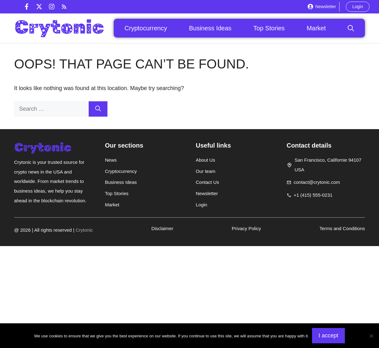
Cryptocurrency (146, 28)
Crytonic (84, 230)
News (111, 160)
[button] (351, 28)
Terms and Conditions (342, 228)
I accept (328, 335)
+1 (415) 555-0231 (313, 195)
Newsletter (325, 6)
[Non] (371, 336)
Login (357, 6)
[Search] (98, 109)
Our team (205, 171)
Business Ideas (210, 28)
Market (316, 28)
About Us (205, 160)
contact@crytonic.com (317, 182)
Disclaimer (162, 228)
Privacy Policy (246, 228)
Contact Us (207, 182)
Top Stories (269, 28)
